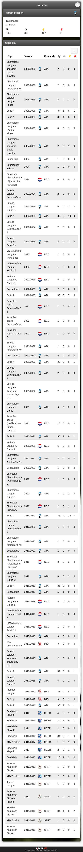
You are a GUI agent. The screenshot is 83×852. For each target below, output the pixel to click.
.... (74, 51)
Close (77, 4)
